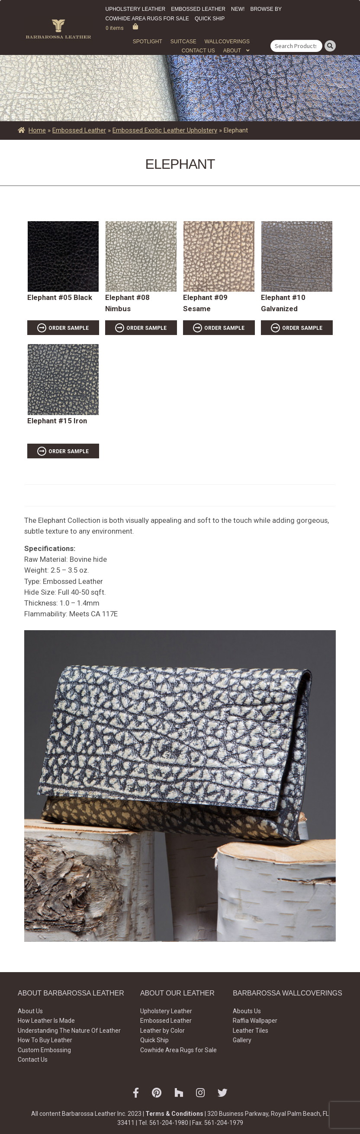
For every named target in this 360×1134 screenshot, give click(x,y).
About (232, 51)
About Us (30, 1011)
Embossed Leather (198, 9)
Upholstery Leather (136, 9)
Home (37, 130)
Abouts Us (247, 1011)
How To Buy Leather (45, 1040)
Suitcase (183, 42)
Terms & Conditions (174, 1113)
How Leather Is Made (46, 1020)
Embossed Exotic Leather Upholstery (164, 130)
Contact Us (198, 51)
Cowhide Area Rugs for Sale (147, 19)
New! (237, 9)
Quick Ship (210, 19)
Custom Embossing (44, 1050)
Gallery (242, 1040)
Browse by (266, 9)
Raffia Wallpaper (255, 1020)
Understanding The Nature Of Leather (69, 1030)
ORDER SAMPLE (68, 328)
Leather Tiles (250, 1030)
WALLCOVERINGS (227, 42)
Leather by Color (162, 1030)
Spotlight (147, 42)
